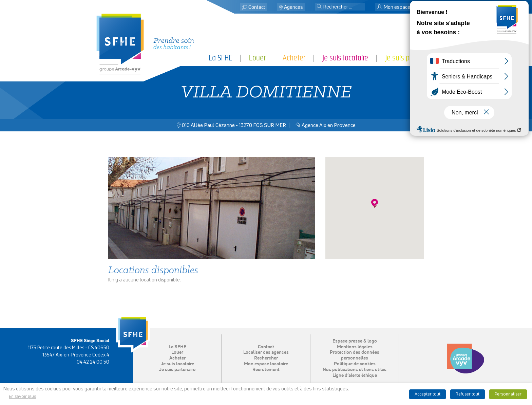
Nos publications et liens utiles (354, 369)
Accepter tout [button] (427, 394)
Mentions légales (355, 347)
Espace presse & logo (354, 341)
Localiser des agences (266, 352)
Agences (293, 7)
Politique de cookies (355, 364)
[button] (319, 7)
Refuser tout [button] (467, 394)
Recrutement (266, 369)
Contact (256, 7)
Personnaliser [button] (508, 394)
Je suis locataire (345, 58)
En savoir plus (22, 396)
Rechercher (266, 358)
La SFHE (220, 58)
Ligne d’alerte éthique (354, 375)
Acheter (294, 58)
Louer (257, 58)
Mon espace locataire (404, 7)
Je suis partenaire (410, 58)
